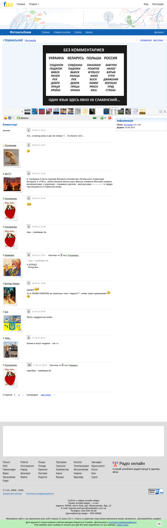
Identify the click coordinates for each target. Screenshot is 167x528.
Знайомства (62, 469)
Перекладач (9, 469)
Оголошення (27, 466)
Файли (24, 477)
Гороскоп (61, 466)
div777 (7, 173)
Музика (60, 477)
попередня (146, 40)
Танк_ (7, 338)
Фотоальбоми (81, 469)
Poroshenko (10, 198)
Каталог (78, 462)
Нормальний (14, 40)
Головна (21, 4)
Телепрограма (81, 466)
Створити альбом (62, 32)
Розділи (33, 4)
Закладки (96, 462)
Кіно (93, 473)
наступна (158, 40)
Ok (159, 524)
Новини (78, 473)
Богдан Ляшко (11, 283)
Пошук (41, 462)
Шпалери (25, 473)
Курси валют (98, 466)
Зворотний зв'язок (12, 493)
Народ (24, 469)
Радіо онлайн (132, 463)
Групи (94, 477)
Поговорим (9, 145)
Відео (6, 473)
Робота (24, 462)
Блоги (94, 469)
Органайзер (9, 477)
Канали (89, 32)
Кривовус (8, 255)
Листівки (42, 473)
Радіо (6, 480)
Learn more (123, 525)
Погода (42, 466)
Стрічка (77, 32)
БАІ (5, 311)
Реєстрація (158, 4)
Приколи (42, 469)
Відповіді (78, 477)
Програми (61, 462)
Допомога (159, 32)
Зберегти (23, 117)
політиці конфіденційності (123, 522)
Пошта (6, 462)
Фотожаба (30, 40)
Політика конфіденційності (40, 493)
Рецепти (42, 477)
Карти (59, 473)
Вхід (146, 4)
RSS (5, 466)
